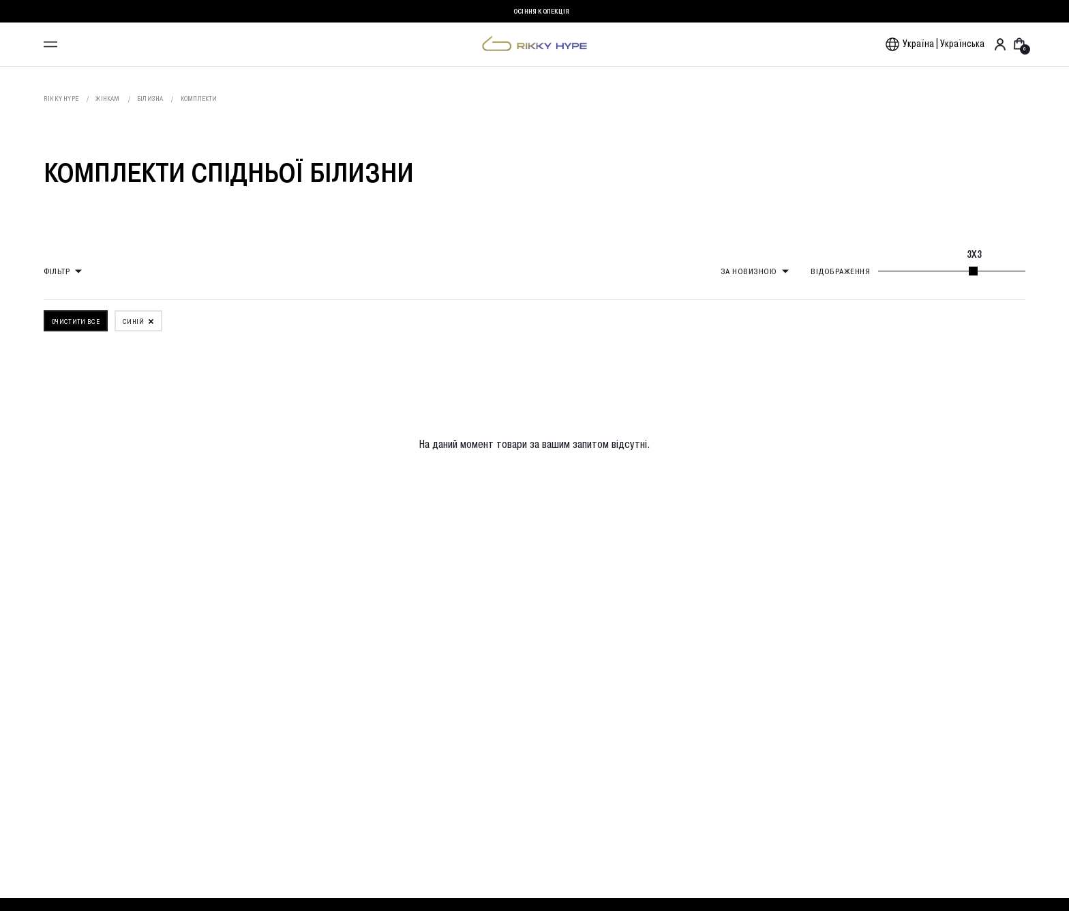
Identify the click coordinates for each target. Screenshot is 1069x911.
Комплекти (199, 98)
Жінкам (107, 98)
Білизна (150, 98)
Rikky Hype (61, 98)
